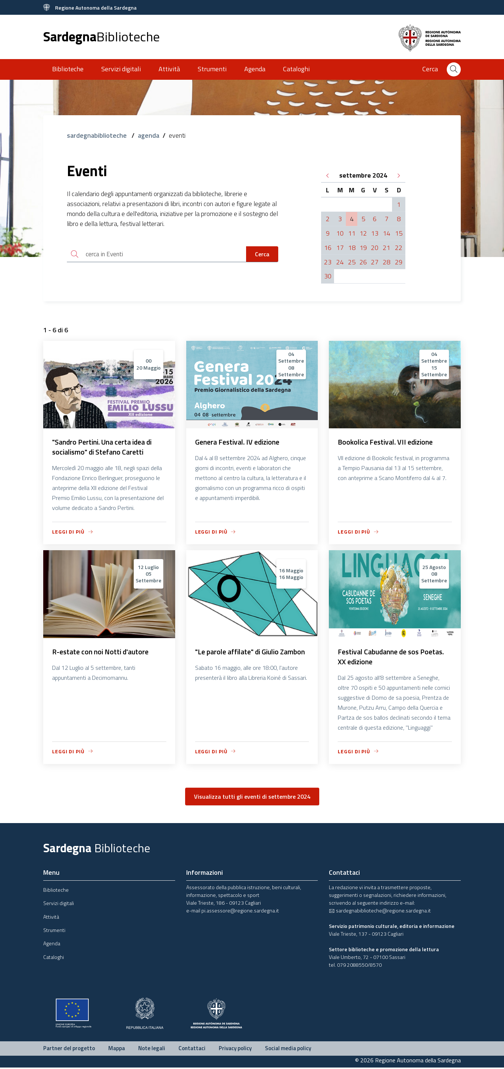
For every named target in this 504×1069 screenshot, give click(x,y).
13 (374, 233)
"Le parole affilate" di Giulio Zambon (240, 658)
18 (351, 248)
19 (363, 248)
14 (386, 233)
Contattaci (191, 1049)
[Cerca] (454, 69)
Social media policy (288, 1049)
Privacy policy (235, 1049)
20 (374, 248)
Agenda (254, 69)
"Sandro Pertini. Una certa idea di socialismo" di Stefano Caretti (105, 447)
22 (398, 248)
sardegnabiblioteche (97, 135)
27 (374, 262)
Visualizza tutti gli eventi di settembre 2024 (252, 798)
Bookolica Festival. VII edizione (388, 442)
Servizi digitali (121, 69)
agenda (148, 135)
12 (363, 233)
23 (327, 262)
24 (340, 262)
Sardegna (101, 36)
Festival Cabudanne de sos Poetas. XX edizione (394, 658)
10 (340, 233)
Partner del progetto (69, 1049)
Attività (169, 69)
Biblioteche (68, 69)
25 (351, 262)
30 (327, 276)
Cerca (262, 254)
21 (386, 248)
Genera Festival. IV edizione (239, 442)
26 (363, 262)
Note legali (151, 1049)
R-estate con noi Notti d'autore (102, 652)
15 (398, 233)
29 (398, 262)
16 (327, 248)
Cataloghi (296, 69)
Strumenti (212, 69)
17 (340, 248)
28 (386, 262)
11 (351, 233)
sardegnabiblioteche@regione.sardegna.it (380, 912)
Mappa (116, 1049)
